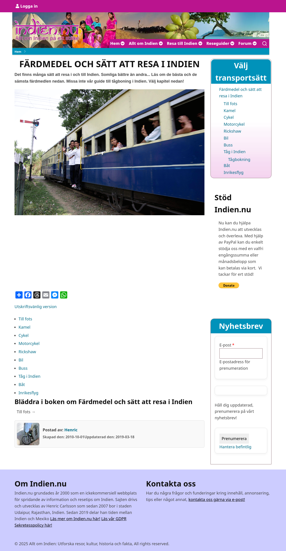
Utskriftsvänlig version (36, 306)
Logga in (29, 6)
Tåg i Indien (29, 376)
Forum (247, 43)
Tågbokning (239, 159)
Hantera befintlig (235, 446)
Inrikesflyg (28, 392)
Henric (71, 429)
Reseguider (220, 43)
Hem (117, 43)
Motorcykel (29, 343)
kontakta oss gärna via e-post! (217, 499)
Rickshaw (27, 351)
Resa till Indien (184, 43)
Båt (22, 384)
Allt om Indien (146, 43)
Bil (21, 360)
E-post (225, 345)
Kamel (24, 327)
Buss (23, 368)
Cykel (24, 335)
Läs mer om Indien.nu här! (75, 518)
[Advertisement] (109, 251)
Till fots (25, 318)
